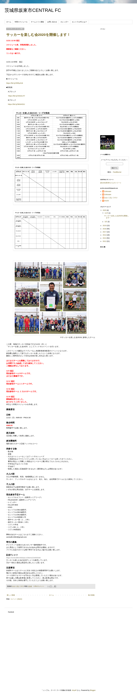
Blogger (92, 690)
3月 (106, 222)
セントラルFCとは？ (79, 22)
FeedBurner (117, 172)
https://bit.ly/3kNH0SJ (16, 104)
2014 (105, 235)
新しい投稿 (11, 595)
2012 (105, 241)
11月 (106, 213)
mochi (107, 201)
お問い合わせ (52, 22)
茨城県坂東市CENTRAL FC (33, 10)
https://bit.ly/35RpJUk (14, 83)
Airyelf (74, 690)
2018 (105, 229)
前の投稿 (91, 595)
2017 (105, 232)
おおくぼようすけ (111, 198)
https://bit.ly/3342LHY (16, 96)
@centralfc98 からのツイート (110, 183)
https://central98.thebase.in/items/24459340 (23, 558)
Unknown (108, 191)
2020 (105, 210)
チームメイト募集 (37, 22)
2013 (105, 238)
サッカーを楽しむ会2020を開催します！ (38, 35)
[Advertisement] (114, 97)
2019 (105, 225)
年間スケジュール (21, 22)
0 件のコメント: (39, 586)
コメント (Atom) (16, 599)
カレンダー (64, 22)
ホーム (8, 22)
